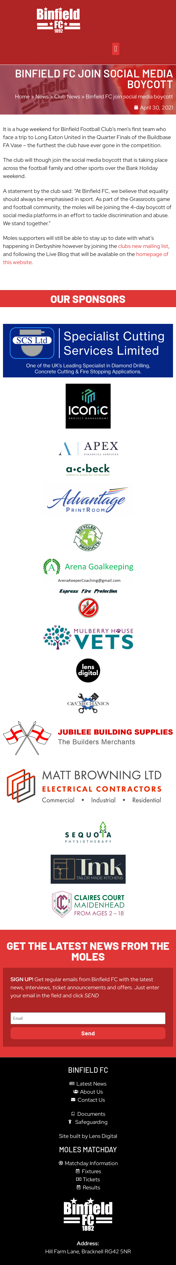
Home (22, 96)
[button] (115, 49)
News (42, 96)
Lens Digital (103, 1136)
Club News (67, 96)
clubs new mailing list (143, 246)
